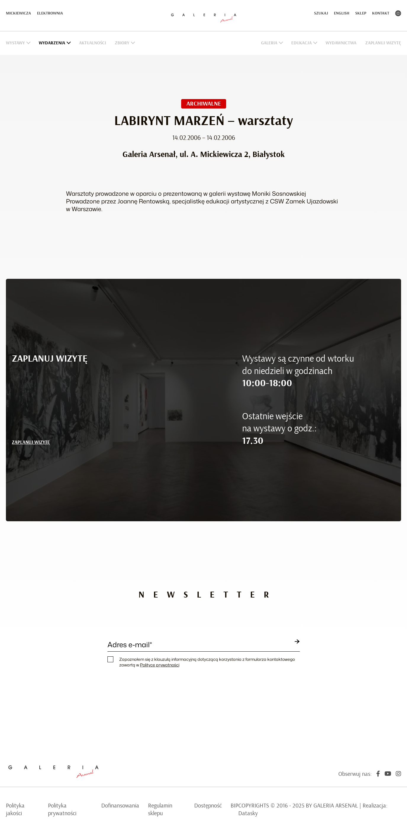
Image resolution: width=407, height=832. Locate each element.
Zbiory (122, 43)
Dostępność (208, 806)
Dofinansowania (120, 806)
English (341, 13)
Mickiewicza (18, 13)
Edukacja (301, 43)
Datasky (248, 813)
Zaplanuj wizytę (383, 43)
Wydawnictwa (341, 43)
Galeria (269, 43)
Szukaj (321, 13)
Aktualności (92, 43)
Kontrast (398, 13)
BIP (234, 806)
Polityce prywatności (159, 665)
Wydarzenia (52, 43)
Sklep (360, 13)
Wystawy (15, 43)
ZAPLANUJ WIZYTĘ (31, 442)
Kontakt (380, 13)
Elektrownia (50, 13)
